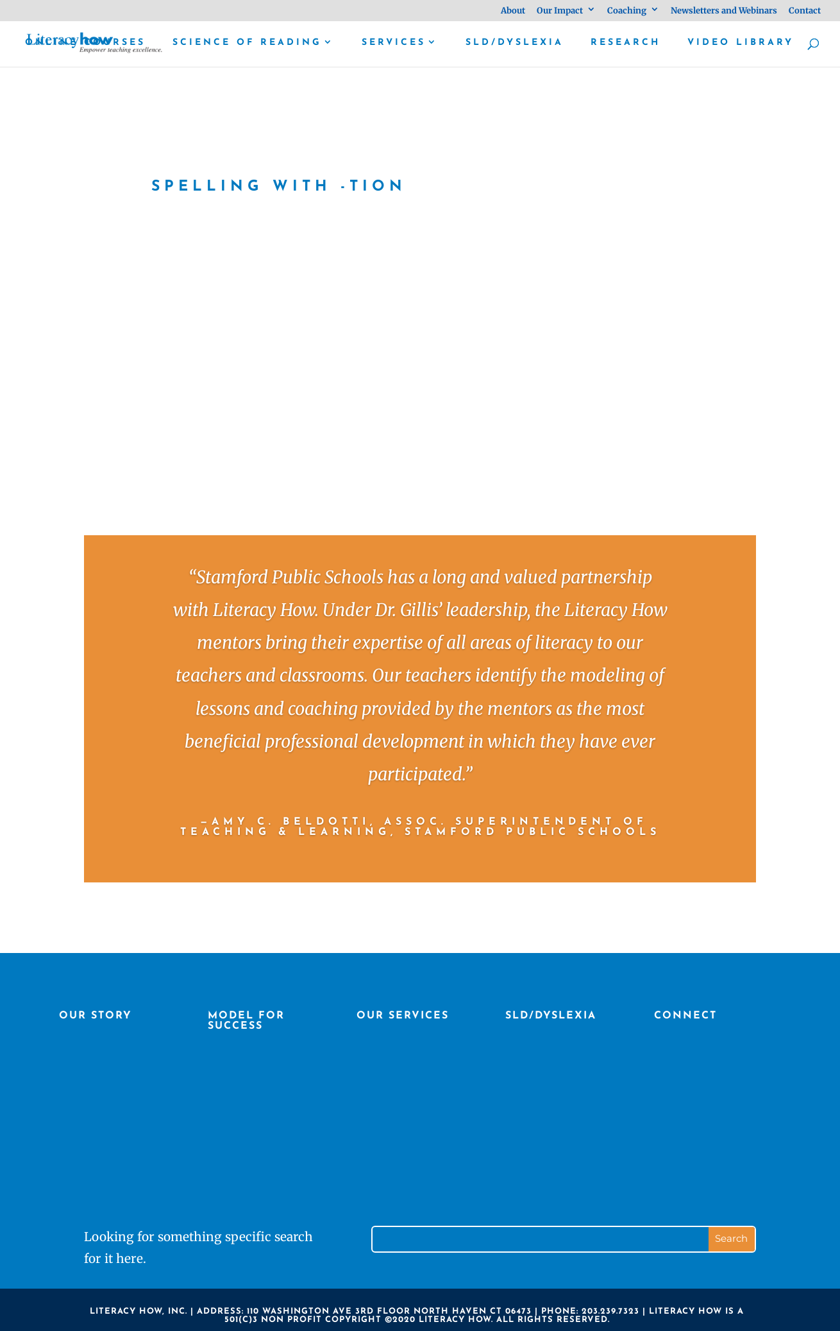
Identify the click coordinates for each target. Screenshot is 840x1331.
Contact (805, 11)
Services (394, 43)
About (513, 11)
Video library (740, 43)
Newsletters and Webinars (724, 11)
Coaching (626, 11)
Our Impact (560, 11)
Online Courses (85, 43)
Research (625, 43)
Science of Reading (247, 43)
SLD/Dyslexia (515, 43)
